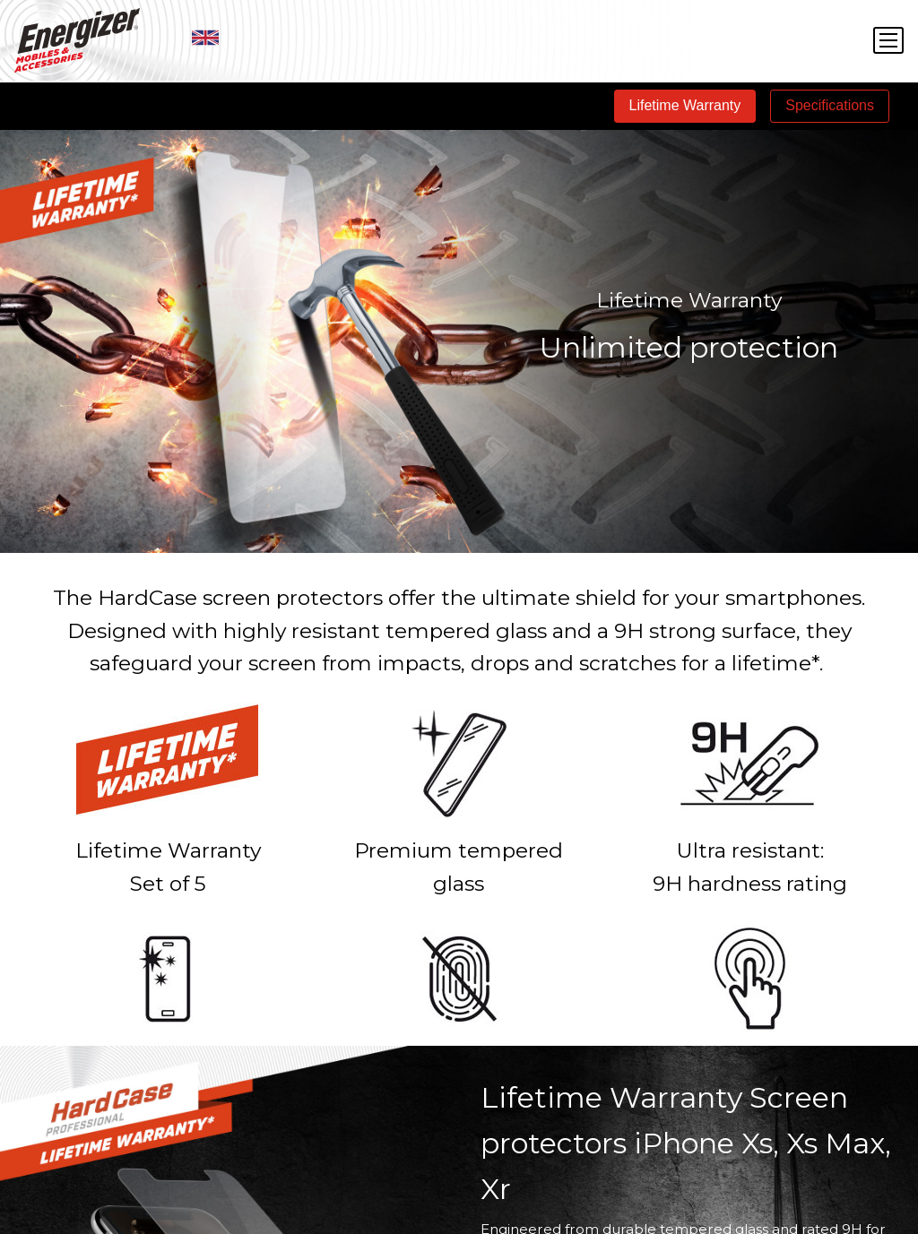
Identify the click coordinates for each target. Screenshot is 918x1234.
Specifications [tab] (829, 105)
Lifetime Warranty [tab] (685, 105)
